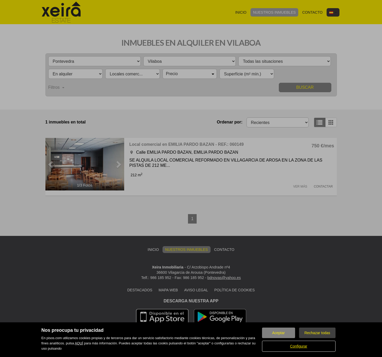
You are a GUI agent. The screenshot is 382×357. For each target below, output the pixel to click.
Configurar (298, 346)
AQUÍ (79, 343)
